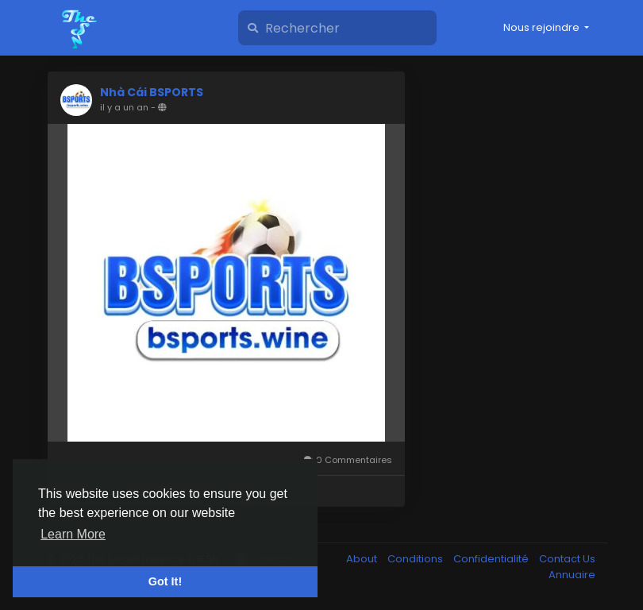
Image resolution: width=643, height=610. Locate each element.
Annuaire (572, 574)
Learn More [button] (73, 534)
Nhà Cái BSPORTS (151, 92)
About (362, 558)
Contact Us (567, 558)
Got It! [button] (165, 581)
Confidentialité (492, 558)
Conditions (416, 558)
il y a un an (124, 107)
